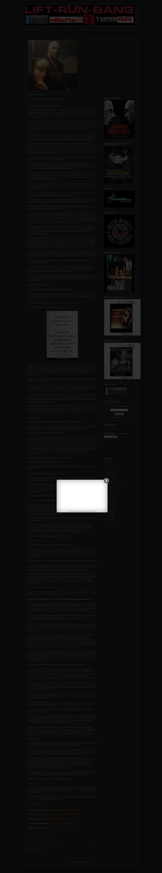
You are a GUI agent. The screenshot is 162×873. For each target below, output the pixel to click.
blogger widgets (79, 511)
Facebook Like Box (90, 511)
